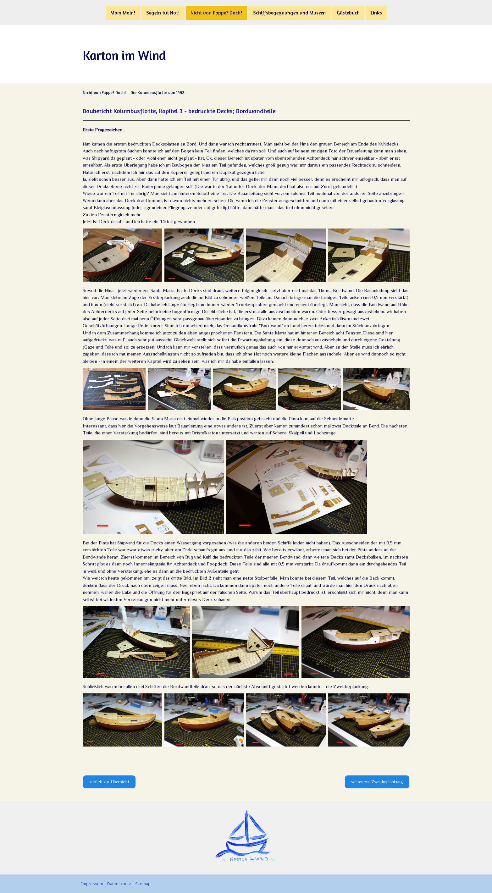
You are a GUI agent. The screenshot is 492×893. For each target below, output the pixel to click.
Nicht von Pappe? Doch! (216, 12)
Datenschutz (119, 883)
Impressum (92, 883)
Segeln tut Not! (163, 12)
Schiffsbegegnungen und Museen (289, 12)
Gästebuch (348, 12)
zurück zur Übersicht (109, 781)
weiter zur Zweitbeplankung (377, 781)
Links (376, 12)
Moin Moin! (122, 12)
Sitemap (143, 883)
